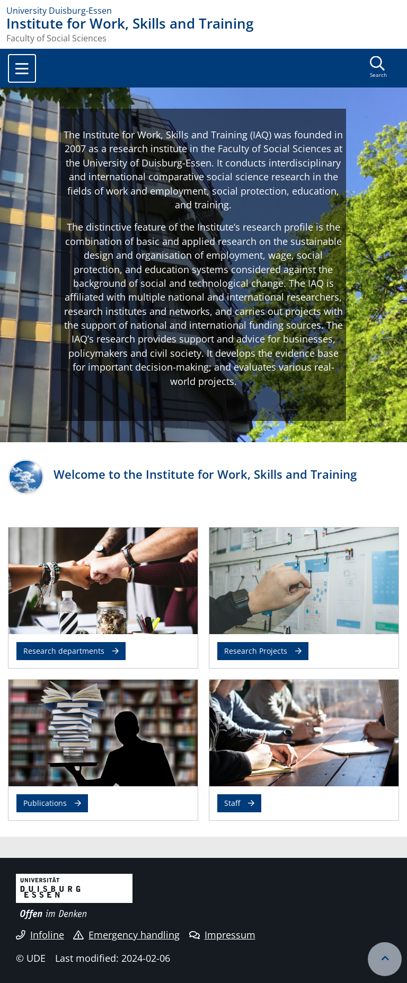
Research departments (63, 651)
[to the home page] (203, 10)
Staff (232, 803)
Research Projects (255, 651)
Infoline (40, 934)
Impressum (222, 934)
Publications (45, 803)
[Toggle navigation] (22, 68)
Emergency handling (126, 934)
